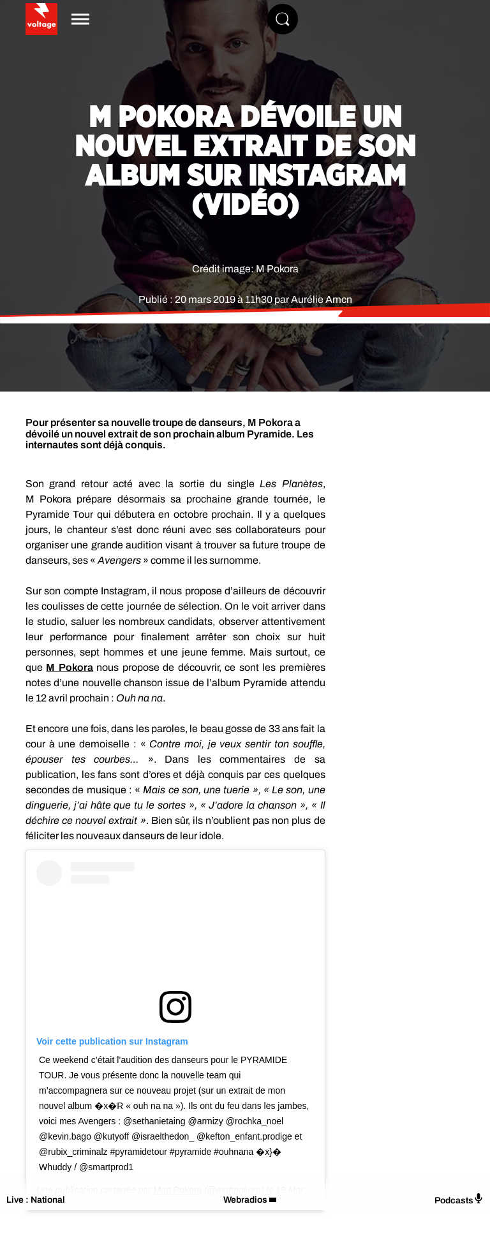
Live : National (35, 1200)
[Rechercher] (282, 19)
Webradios (245, 1200)
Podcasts (459, 1199)
